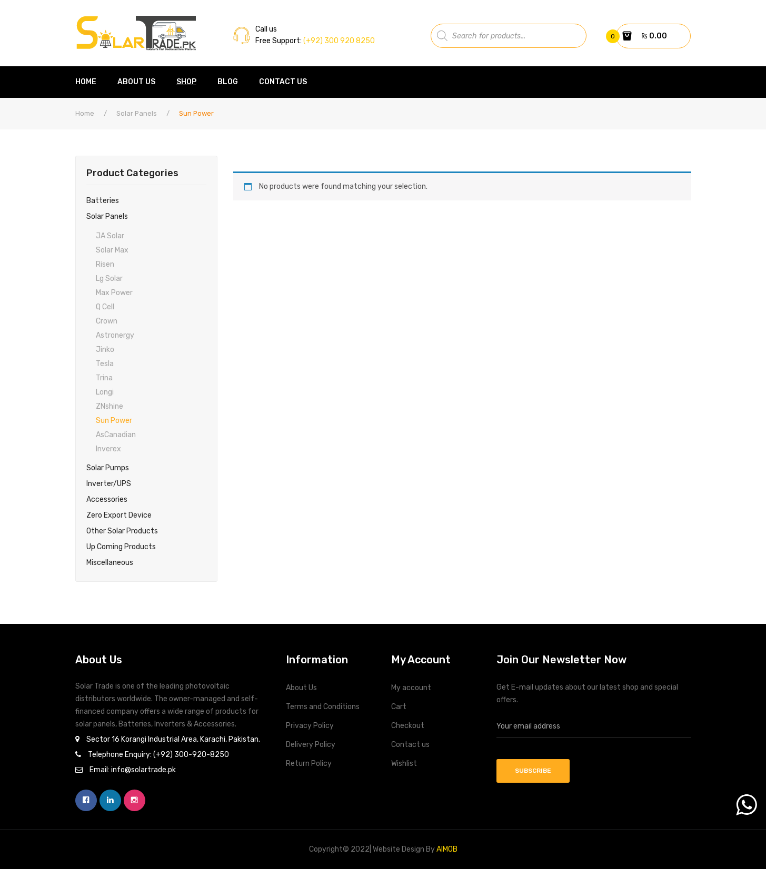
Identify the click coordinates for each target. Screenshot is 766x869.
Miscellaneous (109, 562)
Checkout (407, 725)
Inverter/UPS (108, 483)
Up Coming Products (121, 546)
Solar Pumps (107, 467)
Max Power (114, 292)
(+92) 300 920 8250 (338, 40)
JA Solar (110, 235)
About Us (301, 687)
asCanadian (116, 434)
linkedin (110, 800)
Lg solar (109, 278)
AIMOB (446, 849)
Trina (104, 377)
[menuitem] (91, 82)
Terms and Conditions (323, 706)
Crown (106, 321)
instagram (134, 800)
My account (411, 687)
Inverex (108, 448)
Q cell (105, 306)
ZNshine (109, 406)
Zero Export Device (119, 515)
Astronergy (115, 335)
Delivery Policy (310, 744)
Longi (105, 392)
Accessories (106, 499)
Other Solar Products (122, 531)
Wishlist (404, 763)
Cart (398, 706)
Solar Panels (136, 113)
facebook (86, 800)
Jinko (105, 349)
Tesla (105, 363)
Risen (105, 264)
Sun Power (114, 420)
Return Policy (309, 763)
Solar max (112, 250)
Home (84, 113)
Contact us (410, 744)
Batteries (102, 200)
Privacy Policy (310, 725)
